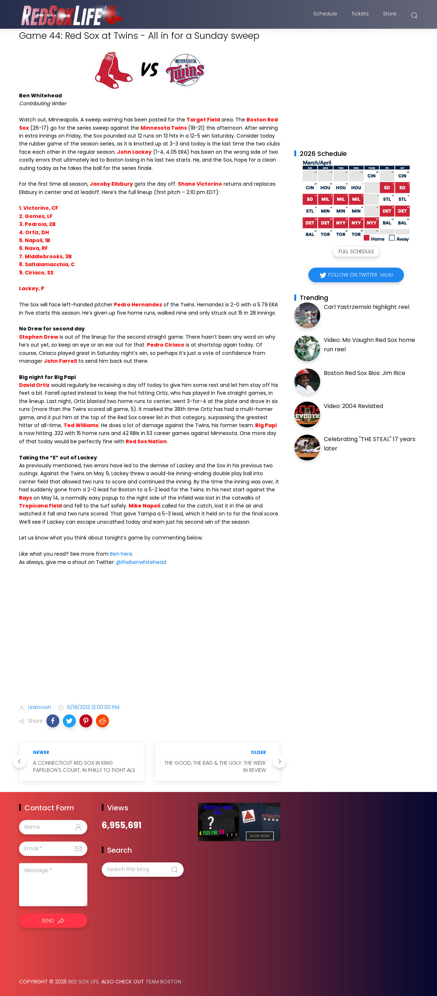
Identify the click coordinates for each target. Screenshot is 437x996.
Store (389, 15)
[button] (52, 720)
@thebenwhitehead (141, 562)
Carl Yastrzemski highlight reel (366, 307)
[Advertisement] (149, 641)
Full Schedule (356, 251)
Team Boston (163, 981)
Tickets (360, 15)
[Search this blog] (143, 869)
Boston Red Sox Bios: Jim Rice (364, 373)
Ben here (121, 553)
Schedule (325, 15)
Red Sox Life (83, 981)
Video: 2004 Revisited (353, 406)
